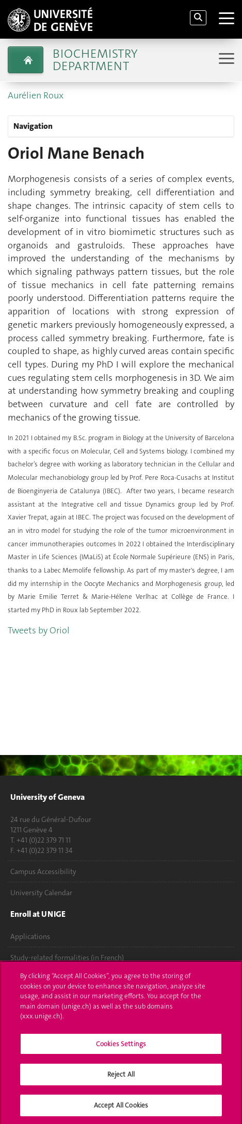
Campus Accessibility (43, 871)
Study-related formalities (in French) (67, 957)
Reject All (121, 1078)
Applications (30, 936)
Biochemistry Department (95, 59)
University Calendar (41, 892)
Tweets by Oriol (39, 630)
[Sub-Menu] (225, 60)
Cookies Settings (121, 1048)
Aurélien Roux (35, 95)
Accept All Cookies (121, 1109)
